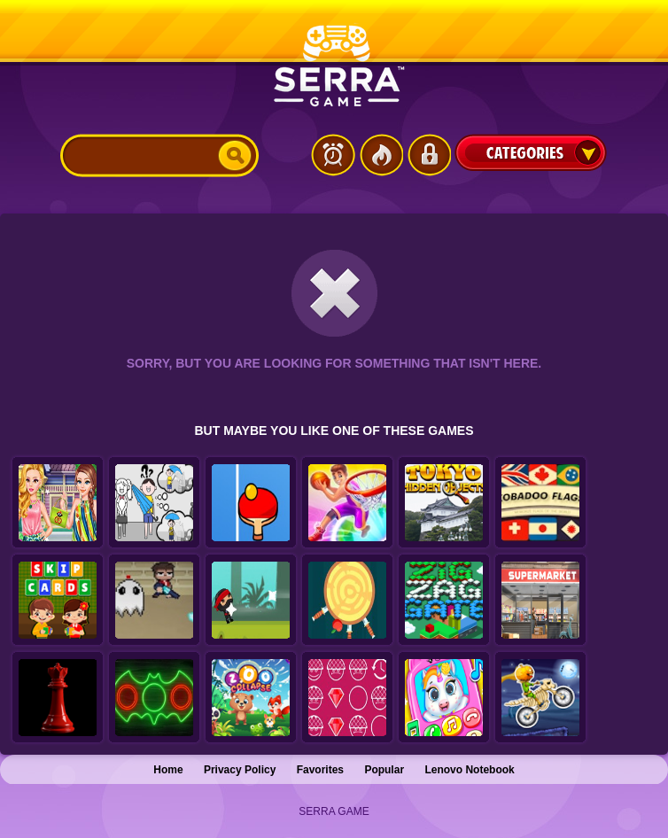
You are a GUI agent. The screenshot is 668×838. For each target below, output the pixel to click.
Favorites (320, 770)
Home (168, 770)
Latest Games (333, 155)
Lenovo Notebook (469, 770)
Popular (384, 770)
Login (429, 155)
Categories (530, 152)
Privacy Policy (240, 770)
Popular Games (381, 155)
